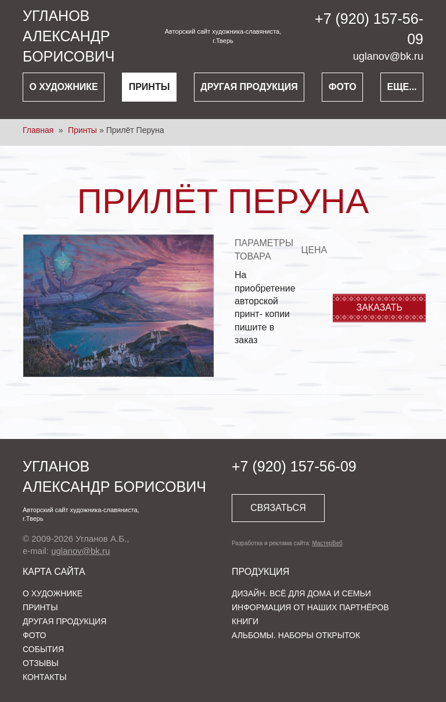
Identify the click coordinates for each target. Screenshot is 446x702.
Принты (149, 87)
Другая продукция (249, 87)
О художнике (63, 87)
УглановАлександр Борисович (68, 36)
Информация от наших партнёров (310, 607)
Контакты (45, 677)
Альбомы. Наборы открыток (296, 635)
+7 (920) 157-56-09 (294, 466)
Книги (245, 621)
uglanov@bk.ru (388, 56)
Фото (343, 87)
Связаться (277, 508)
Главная (38, 130)
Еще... (402, 87)
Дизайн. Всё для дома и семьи (301, 593)
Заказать (380, 307)
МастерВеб (327, 543)
